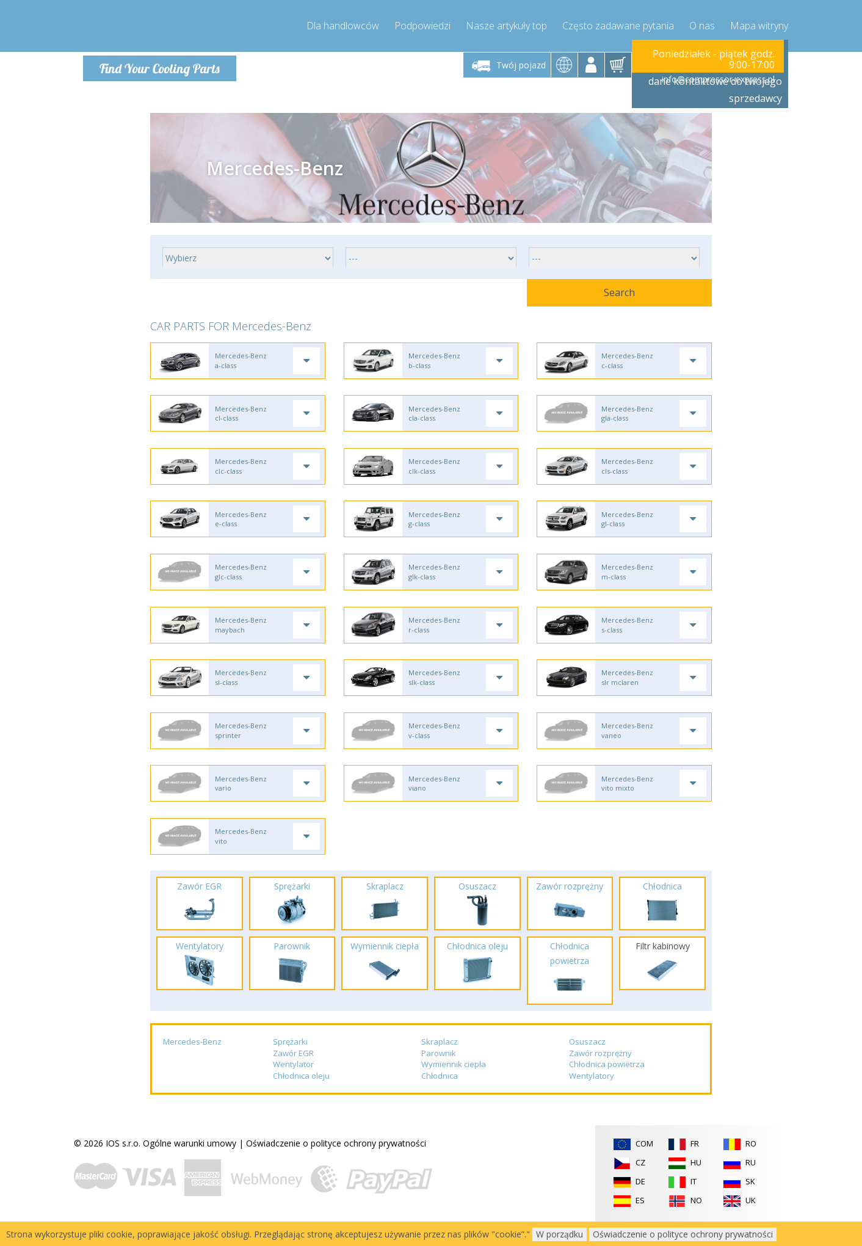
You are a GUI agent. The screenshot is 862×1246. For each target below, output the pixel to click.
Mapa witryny (759, 24)
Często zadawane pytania (618, 24)
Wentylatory (591, 1097)
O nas (702, 24)
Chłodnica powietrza (607, 1085)
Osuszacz (587, 1062)
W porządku (559, 1234)
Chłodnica (439, 1097)
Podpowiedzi (422, 24)
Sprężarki (290, 1062)
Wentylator (293, 1085)
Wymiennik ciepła (453, 1085)
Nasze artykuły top (506, 24)
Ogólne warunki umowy (189, 1164)
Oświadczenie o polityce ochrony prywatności (336, 1164)
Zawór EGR (293, 1073)
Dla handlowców (342, 24)
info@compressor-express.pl (718, 79)
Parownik (438, 1073)
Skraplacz (439, 1062)
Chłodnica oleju (301, 1097)
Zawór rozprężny (600, 1073)
